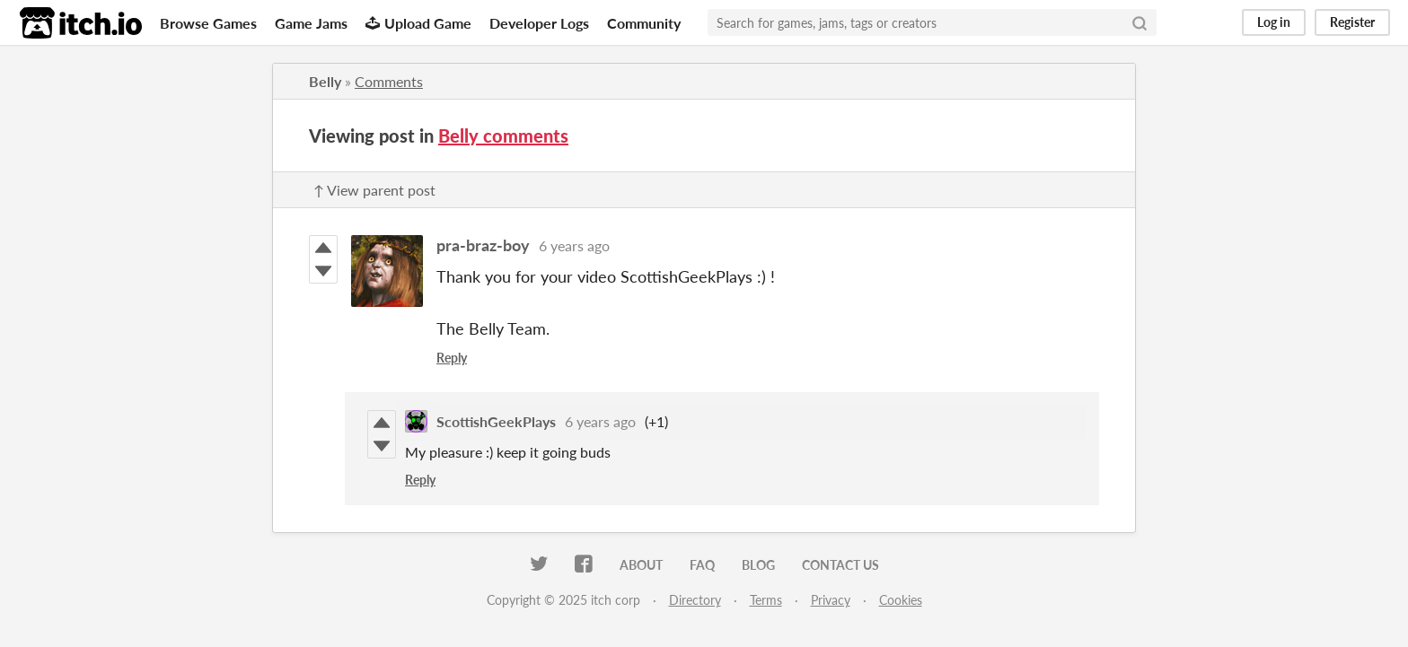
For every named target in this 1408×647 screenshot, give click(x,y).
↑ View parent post (374, 189)
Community (644, 22)
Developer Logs (539, 22)
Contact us (840, 565)
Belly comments (503, 135)
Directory (695, 600)
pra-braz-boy (483, 245)
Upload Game (418, 22)
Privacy (830, 600)
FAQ (702, 565)
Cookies (900, 600)
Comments (389, 81)
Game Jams (311, 22)
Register (1352, 22)
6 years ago (574, 245)
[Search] (1139, 22)
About (641, 565)
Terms (766, 600)
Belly (325, 81)
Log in (1273, 22)
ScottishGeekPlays (496, 421)
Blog (758, 565)
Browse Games (208, 22)
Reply (451, 357)
